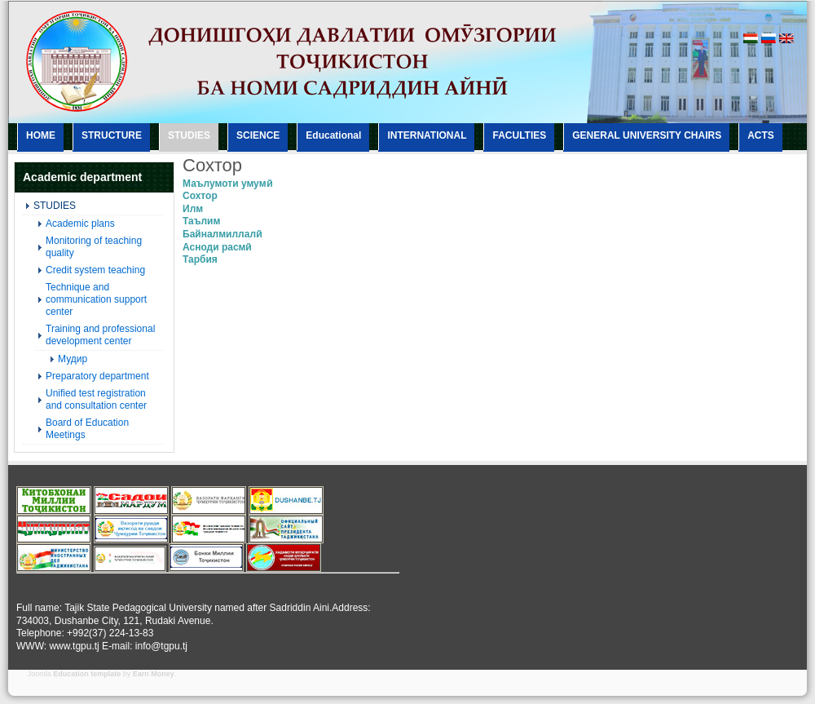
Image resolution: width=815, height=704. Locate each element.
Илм (193, 209)
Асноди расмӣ (217, 247)
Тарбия (200, 259)
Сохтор (200, 195)
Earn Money (153, 674)
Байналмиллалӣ (222, 234)
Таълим (201, 221)
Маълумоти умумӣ (227, 183)
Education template (87, 674)
